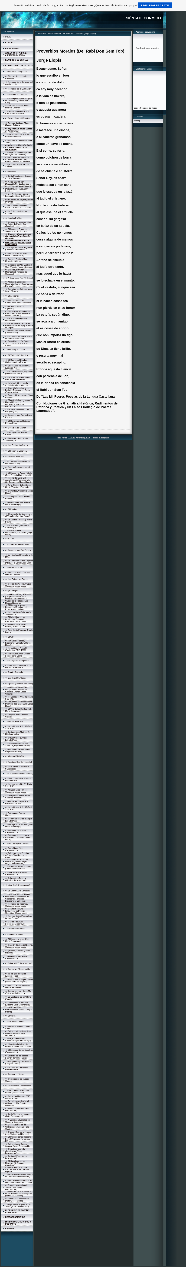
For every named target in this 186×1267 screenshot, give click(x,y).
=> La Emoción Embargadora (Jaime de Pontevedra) (18, 378)
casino (137, 108)
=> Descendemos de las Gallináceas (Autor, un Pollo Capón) (17, 1127)
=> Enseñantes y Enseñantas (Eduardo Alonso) (18, 367)
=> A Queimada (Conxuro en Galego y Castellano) (17, 1121)
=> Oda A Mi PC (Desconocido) (18, 963)
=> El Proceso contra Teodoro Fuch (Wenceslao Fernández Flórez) (18, 1139)
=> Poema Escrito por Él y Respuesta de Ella (16, 802)
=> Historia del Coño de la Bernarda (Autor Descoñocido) (18, 1045)
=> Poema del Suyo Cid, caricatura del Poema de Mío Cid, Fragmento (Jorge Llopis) (18, 480)
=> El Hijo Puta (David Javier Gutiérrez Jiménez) (17, 797)
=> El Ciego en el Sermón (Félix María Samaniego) (19, 825)
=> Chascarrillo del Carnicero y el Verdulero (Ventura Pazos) (18, 515)
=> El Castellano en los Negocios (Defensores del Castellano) (16, 1163)
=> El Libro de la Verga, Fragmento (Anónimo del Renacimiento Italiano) (16, 607)
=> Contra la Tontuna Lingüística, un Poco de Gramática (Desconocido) (16, 911)
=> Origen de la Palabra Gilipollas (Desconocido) (15, 879)
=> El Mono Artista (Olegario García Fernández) (17, 986)
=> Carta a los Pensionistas (17, 544)
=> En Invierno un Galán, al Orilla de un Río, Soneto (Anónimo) (17, 1103)
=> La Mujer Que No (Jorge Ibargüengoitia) (17, 410)
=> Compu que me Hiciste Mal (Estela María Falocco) (18, 992)
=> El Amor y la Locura (15, 349)
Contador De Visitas (148, 108)
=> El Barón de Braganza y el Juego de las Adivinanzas (18, 230)
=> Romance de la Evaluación (18, 89)
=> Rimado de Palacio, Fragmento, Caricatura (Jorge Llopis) (18, 643)
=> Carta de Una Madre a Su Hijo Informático (17, 733)
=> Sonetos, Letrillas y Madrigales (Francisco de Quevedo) (16, 272)
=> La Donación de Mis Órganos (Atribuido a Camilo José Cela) (19, 562)
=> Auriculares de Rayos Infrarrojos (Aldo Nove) (15, 625)
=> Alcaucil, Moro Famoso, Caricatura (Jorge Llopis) (16, 791)
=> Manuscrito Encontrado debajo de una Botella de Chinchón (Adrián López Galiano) (16, 690)
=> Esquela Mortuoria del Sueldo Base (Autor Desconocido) (16, 1187)
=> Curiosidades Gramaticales (18, 1086)
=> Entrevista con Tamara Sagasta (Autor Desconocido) (18, 1145)
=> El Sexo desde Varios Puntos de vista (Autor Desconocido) (19, 1175)
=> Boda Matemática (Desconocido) (14, 849)
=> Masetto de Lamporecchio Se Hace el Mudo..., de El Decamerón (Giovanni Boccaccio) (19, 403)
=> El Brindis (10, 171)
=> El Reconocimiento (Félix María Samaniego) (17, 940)
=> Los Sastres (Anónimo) (16, 445)
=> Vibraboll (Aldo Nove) (15, 756)
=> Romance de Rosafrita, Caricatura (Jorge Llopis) (16, 905)
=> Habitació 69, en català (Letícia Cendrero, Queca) (16, 384)
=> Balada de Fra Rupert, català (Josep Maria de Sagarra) (19, 980)
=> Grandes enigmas (14, 934)
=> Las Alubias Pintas (14, 1022)
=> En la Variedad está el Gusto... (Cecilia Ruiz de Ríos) (18, 206)
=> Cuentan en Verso (14, 1074)
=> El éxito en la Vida (14, 567)
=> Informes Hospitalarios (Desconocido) (16, 873)
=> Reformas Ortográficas (16, 71)
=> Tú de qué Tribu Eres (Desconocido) (15, 975)
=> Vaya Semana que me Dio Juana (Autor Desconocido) (18, 1205)
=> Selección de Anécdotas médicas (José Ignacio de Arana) (17, 855)
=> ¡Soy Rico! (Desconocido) (17, 885)
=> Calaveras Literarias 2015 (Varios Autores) (17, 1097)
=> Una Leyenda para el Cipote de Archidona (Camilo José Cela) (18, 100)
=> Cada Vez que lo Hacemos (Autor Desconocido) (18, 1115)
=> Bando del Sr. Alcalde (15, 678)
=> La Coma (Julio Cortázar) (17, 891)
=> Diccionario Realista (15, 929)
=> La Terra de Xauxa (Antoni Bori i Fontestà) (18, 1068)
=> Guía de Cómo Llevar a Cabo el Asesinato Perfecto (19, 666)
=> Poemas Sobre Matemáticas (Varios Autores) (18, 917)
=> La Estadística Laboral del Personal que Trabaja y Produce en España (19, 325)
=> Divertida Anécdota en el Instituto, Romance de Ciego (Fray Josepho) (17, 390)
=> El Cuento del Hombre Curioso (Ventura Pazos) (16, 361)
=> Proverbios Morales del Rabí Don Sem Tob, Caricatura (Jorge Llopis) (19, 704)
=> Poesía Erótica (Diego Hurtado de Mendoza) (16, 254)
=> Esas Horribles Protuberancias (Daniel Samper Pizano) (18, 1010)
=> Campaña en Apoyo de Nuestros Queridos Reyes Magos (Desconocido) (16, 861)
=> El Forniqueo (12, 509)
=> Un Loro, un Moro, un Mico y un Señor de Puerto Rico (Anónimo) (18, 224)
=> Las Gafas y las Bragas (16, 579)
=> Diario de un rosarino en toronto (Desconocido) (17, 1091)
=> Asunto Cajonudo (14, 672)
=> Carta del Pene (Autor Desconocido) (16, 1157)
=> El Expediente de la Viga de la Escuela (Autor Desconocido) (18, 1181)
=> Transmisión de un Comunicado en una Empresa (18, 302)
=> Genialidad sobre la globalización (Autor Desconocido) (15, 1151)
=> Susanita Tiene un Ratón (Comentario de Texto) (17, 112)
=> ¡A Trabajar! (11, 591)
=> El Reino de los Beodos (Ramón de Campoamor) (16, 1057)
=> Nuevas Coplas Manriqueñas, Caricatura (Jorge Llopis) (18, 532)
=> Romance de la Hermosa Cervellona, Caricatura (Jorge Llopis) (18, 837)
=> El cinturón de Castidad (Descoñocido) (16, 957)
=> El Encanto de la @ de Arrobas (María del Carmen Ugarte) (17, 1169)
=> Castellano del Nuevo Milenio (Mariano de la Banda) (19, 337)
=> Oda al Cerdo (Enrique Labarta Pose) (16, 739)
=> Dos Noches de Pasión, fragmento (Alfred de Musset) (17, 195)
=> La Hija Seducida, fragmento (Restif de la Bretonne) (18, 248)
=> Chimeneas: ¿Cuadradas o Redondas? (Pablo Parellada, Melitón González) (18, 313)
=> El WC (9, 637)
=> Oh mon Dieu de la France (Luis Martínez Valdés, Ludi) (18, 1133)
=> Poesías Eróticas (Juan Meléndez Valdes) (16, 260)
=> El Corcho (11, 1016)
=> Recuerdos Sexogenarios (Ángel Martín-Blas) (17, 750)
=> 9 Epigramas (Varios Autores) (19, 773)
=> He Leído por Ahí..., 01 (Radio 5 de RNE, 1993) (16, 649)
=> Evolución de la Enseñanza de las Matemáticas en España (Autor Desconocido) (18, 1193)
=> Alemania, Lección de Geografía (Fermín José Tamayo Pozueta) (19, 284)
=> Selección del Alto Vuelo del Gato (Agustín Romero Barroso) (18, 266)
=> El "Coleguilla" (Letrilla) (16, 355)
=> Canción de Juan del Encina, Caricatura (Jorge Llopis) (19, 946)
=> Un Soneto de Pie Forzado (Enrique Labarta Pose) (18, 868)
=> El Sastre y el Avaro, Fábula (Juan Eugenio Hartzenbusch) (18, 474)
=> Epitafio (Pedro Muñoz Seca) (19, 684)
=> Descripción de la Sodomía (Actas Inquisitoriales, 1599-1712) (18, 189)
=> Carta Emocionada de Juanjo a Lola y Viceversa (19, 177)
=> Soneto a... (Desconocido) (17, 969)
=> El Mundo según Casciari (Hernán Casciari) (17, 573)
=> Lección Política (13, 218)
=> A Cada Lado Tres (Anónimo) (19, 278)
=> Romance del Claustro (16, 95)
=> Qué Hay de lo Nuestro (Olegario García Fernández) (17, 1004)
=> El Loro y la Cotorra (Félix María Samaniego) (17, 503)
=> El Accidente (12, 296)
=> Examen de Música (14, 457)
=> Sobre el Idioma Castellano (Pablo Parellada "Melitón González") (18, 1033)
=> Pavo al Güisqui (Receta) (17, 118)
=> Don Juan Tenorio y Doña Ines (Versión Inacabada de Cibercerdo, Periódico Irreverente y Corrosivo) (17, 898)
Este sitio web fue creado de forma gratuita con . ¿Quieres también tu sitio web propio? (93, 5)
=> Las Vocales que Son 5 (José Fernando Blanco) (19, 135)
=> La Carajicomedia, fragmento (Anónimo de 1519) (19, 372)
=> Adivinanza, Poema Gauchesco (15, 814)
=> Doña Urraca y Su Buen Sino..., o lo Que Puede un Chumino (16, 343)
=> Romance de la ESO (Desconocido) (15, 831)
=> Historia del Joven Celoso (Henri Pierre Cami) (17, 655)
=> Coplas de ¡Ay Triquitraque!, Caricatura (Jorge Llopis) (18, 585)
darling (137, 121)
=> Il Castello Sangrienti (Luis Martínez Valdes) (18, 462)
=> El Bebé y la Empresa (16, 451)
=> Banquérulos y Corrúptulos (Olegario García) (18, 1062)
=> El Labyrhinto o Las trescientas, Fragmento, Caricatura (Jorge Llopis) (15, 619)
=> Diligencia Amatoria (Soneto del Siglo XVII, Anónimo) (18, 153)
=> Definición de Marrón (15, 428)
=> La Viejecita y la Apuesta (17, 661)
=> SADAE (10, 539)
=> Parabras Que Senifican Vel (18, 762)
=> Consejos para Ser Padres (18, 550)
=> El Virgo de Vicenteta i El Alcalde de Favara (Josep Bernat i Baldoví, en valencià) (17, 159)
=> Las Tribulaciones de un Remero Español (16, 107)
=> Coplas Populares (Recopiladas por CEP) (15, 923)
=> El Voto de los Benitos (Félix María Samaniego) (18, 710)
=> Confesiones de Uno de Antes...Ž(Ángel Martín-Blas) (17, 745)
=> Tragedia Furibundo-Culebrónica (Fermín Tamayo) (18, 1039)
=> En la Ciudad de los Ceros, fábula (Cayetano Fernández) (18, 486)
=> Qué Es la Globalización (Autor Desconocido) (17, 1200)
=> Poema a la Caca (14, 721)
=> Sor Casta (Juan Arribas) (17, 843)
